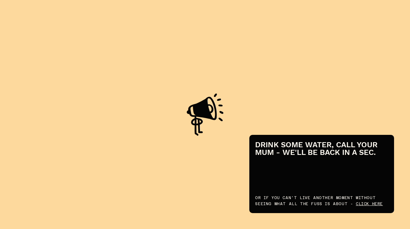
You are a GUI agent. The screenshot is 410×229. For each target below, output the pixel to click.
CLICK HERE (369, 204)
